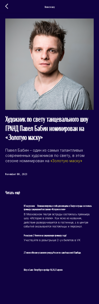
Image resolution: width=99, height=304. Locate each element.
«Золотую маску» (66, 160)
